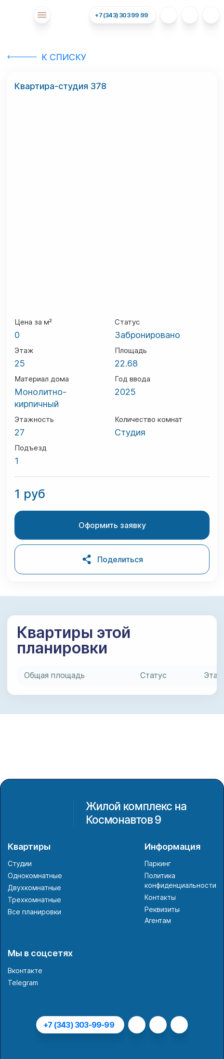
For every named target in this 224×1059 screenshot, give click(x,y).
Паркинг (158, 863)
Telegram (23, 982)
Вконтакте (25, 970)
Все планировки (34, 912)
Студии (20, 863)
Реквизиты (162, 909)
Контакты (160, 897)
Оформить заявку (112, 525)
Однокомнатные (35, 875)
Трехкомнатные (34, 900)
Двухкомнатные (34, 887)
